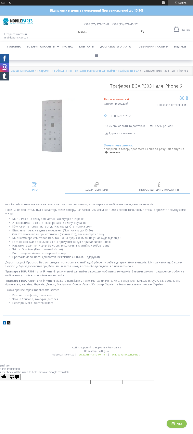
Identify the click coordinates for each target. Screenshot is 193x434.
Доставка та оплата (115, 46)
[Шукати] (142, 31)
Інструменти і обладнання (54, 70)
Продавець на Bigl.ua (96, 351)
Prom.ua (116, 347)
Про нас (67, 46)
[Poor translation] (14, 377)
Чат (176, 424)
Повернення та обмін (152, 46)
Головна (14, 46)
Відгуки (180, 46)
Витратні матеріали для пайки (94, 70)
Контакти (86, 46)
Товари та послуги (41, 46)
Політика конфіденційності (125, 354)
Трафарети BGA (128, 70)
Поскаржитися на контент (92, 354)
